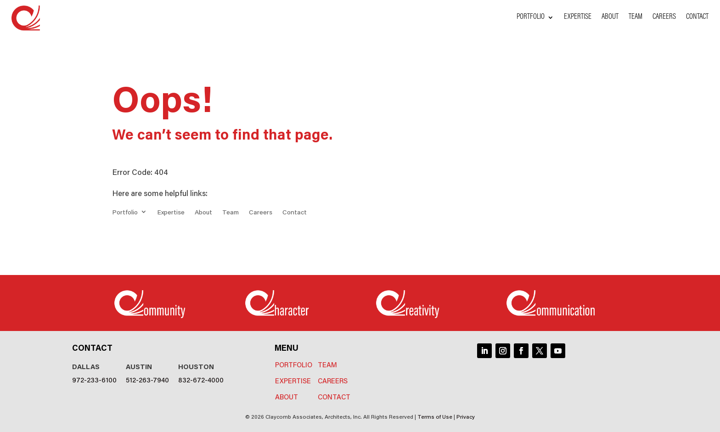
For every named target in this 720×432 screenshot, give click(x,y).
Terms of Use (434, 416)
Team (635, 17)
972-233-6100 (94, 379)
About (610, 17)
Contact (697, 17)
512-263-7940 (147, 379)
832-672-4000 (201, 379)
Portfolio (531, 17)
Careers (664, 17)
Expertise (577, 17)
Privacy (465, 416)
